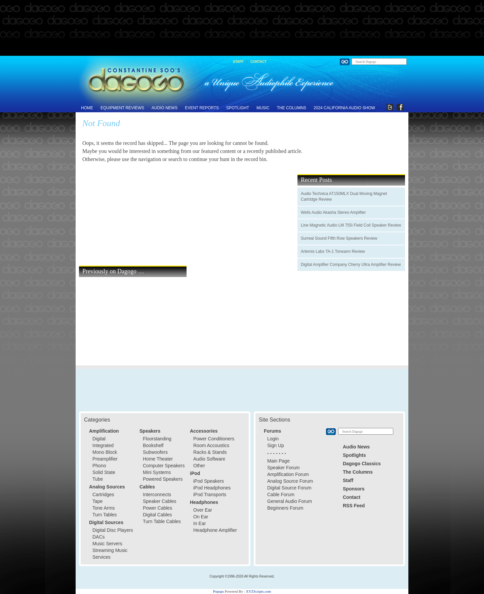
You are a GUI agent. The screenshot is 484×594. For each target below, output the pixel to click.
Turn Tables (104, 514)
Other (199, 465)
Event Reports (202, 108)
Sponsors (354, 488)
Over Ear (202, 510)
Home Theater (158, 459)
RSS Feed (354, 505)
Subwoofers (155, 452)
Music (263, 108)
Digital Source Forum (289, 487)
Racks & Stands (210, 452)
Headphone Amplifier (215, 530)
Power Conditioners (213, 438)
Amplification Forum (288, 474)
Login (273, 438)
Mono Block (104, 452)
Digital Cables (157, 514)
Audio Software (209, 459)
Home (87, 108)
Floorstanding (157, 438)
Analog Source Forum (290, 481)
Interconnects (157, 494)
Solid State (103, 472)
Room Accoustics (211, 445)
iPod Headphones (212, 487)
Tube (97, 479)
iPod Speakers (208, 481)
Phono (99, 465)
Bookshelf (153, 445)
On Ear (200, 516)
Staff (238, 62)
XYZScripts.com (258, 591)
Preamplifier (105, 459)
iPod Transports (209, 494)
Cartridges (103, 494)
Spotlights (354, 455)
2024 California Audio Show (344, 108)
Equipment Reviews (122, 108)
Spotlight (237, 108)
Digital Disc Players (112, 530)
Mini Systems (157, 472)
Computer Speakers (164, 465)
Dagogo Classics (362, 463)
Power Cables (157, 508)
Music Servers (107, 543)
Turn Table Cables (162, 521)
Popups (218, 591)
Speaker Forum (283, 467)
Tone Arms (103, 508)
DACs (98, 537)
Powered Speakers (163, 479)
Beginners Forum (285, 508)
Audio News (164, 108)
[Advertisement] (242, 28)
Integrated (103, 445)
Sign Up (275, 445)
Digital (99, 438)
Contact (258, 62)
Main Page (278, 461)
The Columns (291, 108)
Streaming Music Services (109, 554)
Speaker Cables (159, 501)
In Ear (199, 523)
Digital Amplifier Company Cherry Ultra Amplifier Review (351, 264)
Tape (97, 501)
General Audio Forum (289, 501)
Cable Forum (280, 494)
